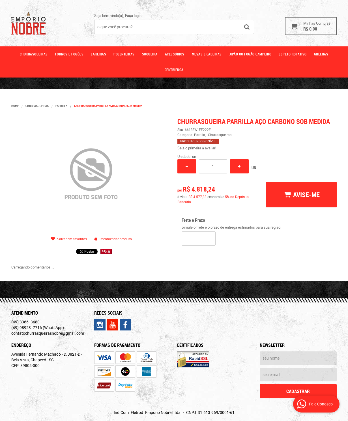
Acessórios (174, 54)
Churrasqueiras (34, 54)
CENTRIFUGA (174, 69)
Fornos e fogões (69, 54)
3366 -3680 (25, 322)
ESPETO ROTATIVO (293, 54)
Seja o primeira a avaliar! (196, 148)
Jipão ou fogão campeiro (250, 54)
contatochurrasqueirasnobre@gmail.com (47, 333)
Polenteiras (124, 54)
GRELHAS (321, 54)
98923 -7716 (37, 327)
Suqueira (150, 54)
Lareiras (98, 54)
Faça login (133, 15)
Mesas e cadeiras (207, 54)
